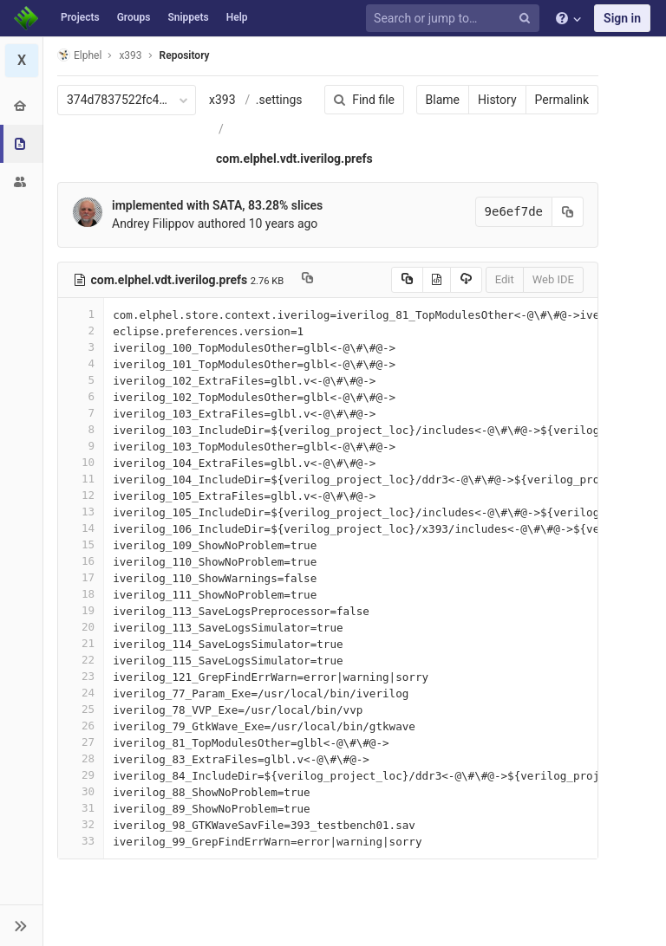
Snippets (187, 17)
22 (81, 659)
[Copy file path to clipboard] (307, 279)
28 (81, 758)
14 (81, 528)
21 (81, 643)
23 (81, 676)
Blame (443, 100)
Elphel (79, 55)
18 (81, 593)
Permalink (562, 100)
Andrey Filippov (153, 223)
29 (81, 774)
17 (81, 577)
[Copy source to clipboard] (407, 280)
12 (81, 495)
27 (81, 741)
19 (81, 610)
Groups (134, 17)
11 (81, 478)
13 (81, 511)
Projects (80, 17)
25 (81, 709)
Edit (504, 279)
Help (237, 17)
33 (81, 840)
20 (81, 626)
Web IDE (553, 279)
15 (81, 544)
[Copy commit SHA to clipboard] (568, 212)
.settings (279, 100)
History (497, 100)
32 (81, 824)
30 (81, 791)
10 (81, 462)
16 (81, 560)
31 (81, 807)
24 (81, 692)
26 (81, 725)
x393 (222, 100)
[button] (21, 925)
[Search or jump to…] (455, 18)
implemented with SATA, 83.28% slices (217, 205)
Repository (185, 55)
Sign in (622, 18)
